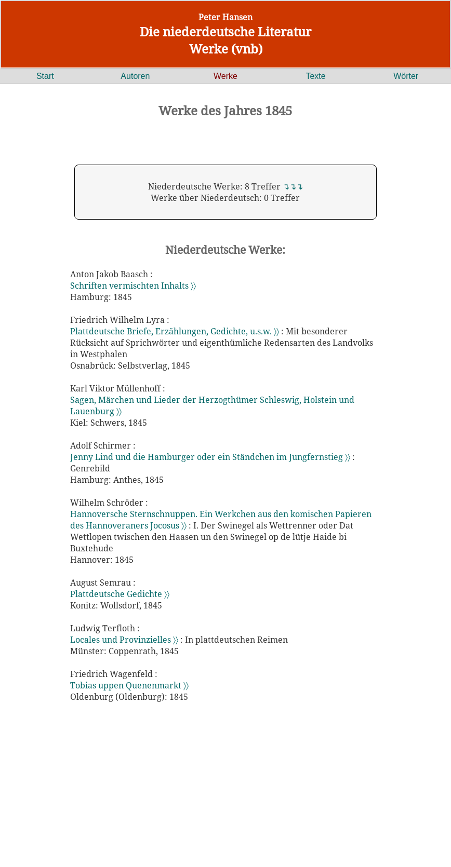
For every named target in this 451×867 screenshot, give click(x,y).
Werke (225, 76)
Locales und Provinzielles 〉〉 (125, 639)
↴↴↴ (293, 186)
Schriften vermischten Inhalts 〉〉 (133, 285)
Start (45, 76)
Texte (315, 76)
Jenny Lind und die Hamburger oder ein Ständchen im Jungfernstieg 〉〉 (211, 457)
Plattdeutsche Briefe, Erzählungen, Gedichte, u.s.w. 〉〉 (175, 331)
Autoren (135, 76)
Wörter (405, 76)
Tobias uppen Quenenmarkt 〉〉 (129, 685)
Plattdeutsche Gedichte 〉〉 (119, 594)
